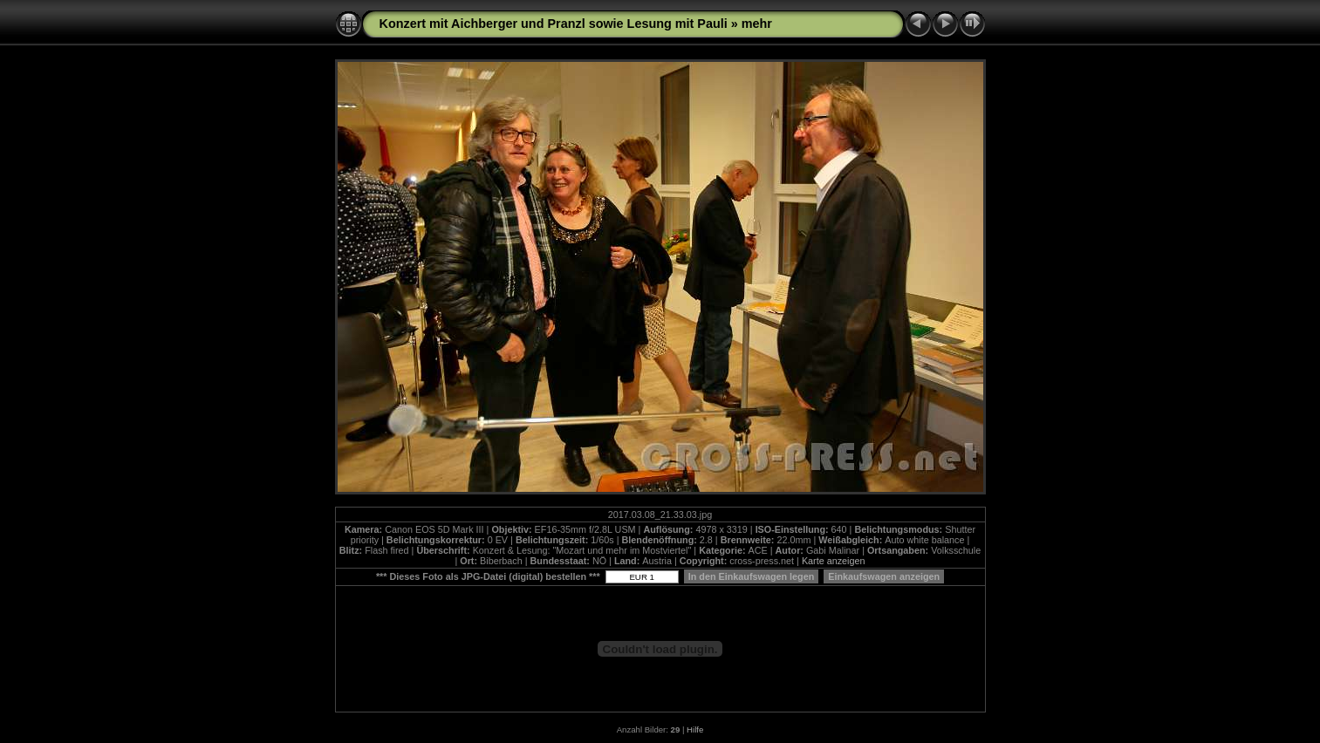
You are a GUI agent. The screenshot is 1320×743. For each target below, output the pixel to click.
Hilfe (695, 729)
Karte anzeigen (833, 561)
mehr (757, 24)
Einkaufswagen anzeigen (883, 576)
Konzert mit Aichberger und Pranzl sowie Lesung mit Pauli (554, 24)
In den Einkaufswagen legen (751, 576)
